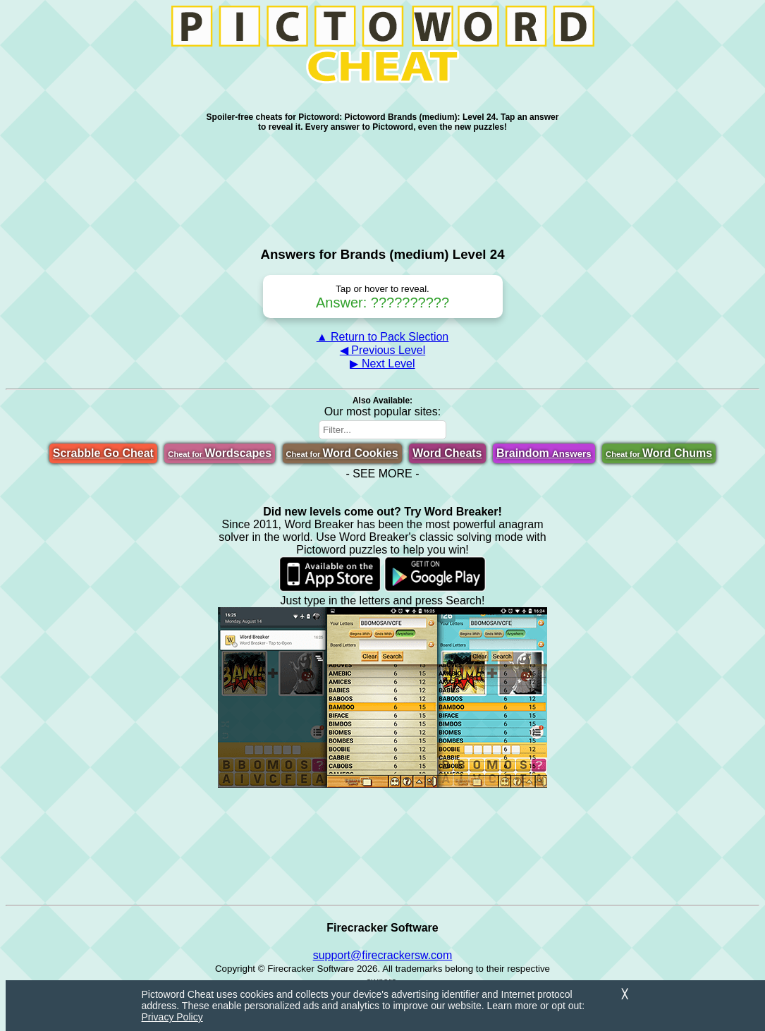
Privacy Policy (172, 1017)
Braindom (544, 453)
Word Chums (659, 453)
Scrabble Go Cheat (103, 453)
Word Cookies (342, 453)
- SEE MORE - (382, 474)
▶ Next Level (382, 364)
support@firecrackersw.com (383, 955)
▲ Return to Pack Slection (382, 337)
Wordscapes (219, 453)
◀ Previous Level (382, 350)
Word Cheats (447, 453)
